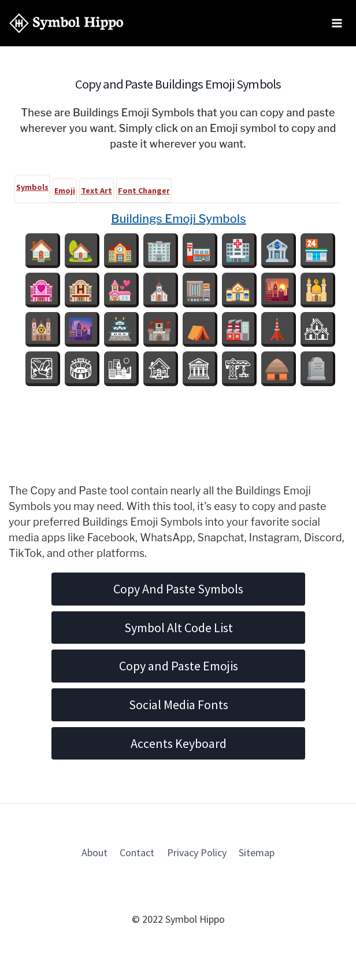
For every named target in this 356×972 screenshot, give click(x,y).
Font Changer (144, 190)
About (94, 852)
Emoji (64, 190)
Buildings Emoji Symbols (178, 219)
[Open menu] (336, 23)
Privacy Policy (197, 852)
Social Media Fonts (178, 704)
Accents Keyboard (179, 743)
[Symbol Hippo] (66, 23)
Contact (137, 852)
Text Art (96, 190)
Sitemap (257, 852)
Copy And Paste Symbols (178, 589)
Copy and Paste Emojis (178, 666)
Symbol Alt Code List (178, 627)
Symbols (32, 187)
